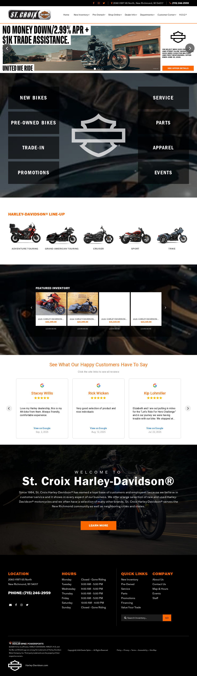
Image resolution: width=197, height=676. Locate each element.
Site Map (153, 650)
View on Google (42, 428)
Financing (127, 602)
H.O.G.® (183, 14)
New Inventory (129, 579)
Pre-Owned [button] (98, 14)
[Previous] (9, 408)
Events (157, 593)
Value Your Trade (131, 607)
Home (66, 14)
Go (167, 618)
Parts (124, 593)
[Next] (188, 408)
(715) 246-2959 (37, 592)
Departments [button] (146, 14)
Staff (155, 598)
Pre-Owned (127, 584)
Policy (119, 650)
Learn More (98, 525)
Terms (133, 650)
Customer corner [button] (166, 14)
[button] (7, 48)
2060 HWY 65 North (23, 582)
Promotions (128, 598)
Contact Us (159, 584)
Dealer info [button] (130, 14)
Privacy (126, 650)
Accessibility (142, 650)
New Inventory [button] (81, 14)
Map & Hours (160, 588)
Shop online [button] (114, 14)
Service (125, 588)
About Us (158, 579)
